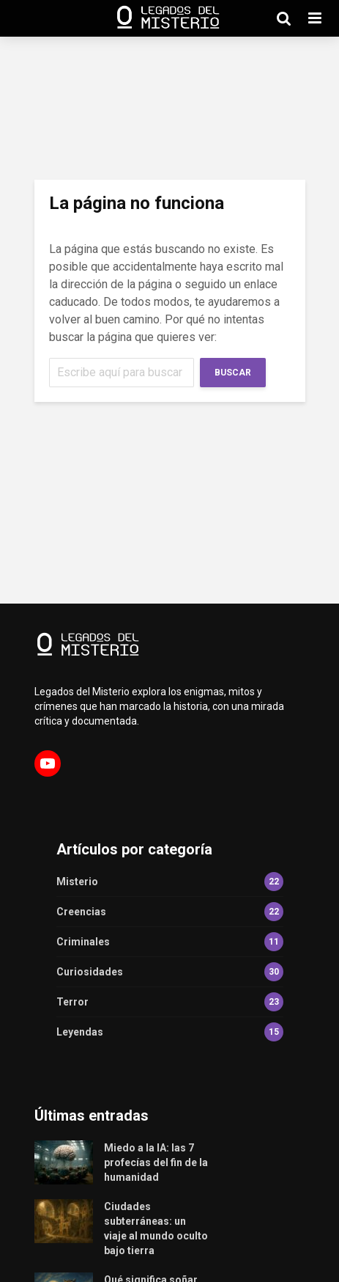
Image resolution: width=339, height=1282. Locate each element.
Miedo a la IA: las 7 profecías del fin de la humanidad (156, 1162)
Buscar (233, 372)
